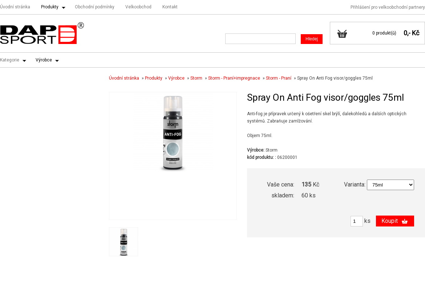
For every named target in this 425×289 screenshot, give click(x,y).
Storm (196, 78)
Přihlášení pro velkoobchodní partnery (388, 7)
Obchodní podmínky (94, 6)
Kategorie (9, 60)
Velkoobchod (138, 6)
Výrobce (44, 60)
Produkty (49, 6)
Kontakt (170, 6)
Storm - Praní (278, 78)
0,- (407, 33)
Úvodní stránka (15, 6)
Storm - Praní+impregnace (234, 78)
